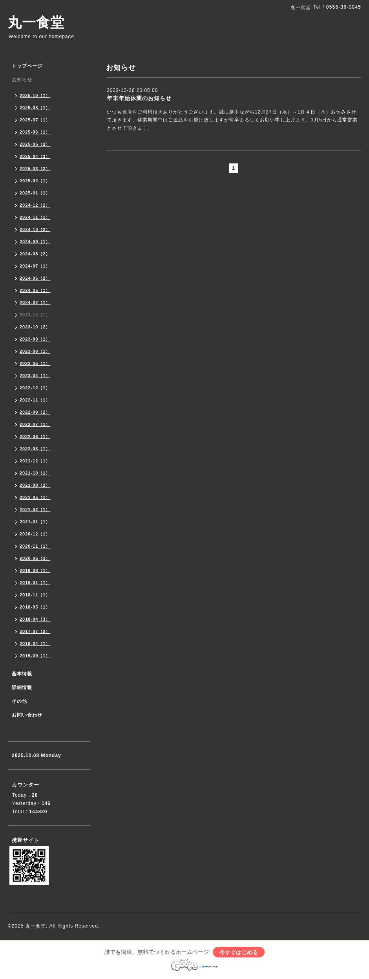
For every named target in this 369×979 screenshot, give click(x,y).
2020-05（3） (35, 558)
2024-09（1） (35, 241)
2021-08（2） (35, 485)
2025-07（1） (35, 119)
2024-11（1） (35, 217)
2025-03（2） (35, 168)
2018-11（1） (35, 594)
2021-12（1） (35, 460)
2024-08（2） (35, 253)
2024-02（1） (35, 302)
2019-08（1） (35, 570)
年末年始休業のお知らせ (139, 98)
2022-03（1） (35, 448)
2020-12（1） (35, 534)
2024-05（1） (35, 290)
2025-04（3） (35, 156)
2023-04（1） (35, 375)
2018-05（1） (35, 607)
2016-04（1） (35, 643)
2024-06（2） (35, 278)
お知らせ (22, 79)
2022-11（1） (35, 400)
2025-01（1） (35, 193)
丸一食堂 (36, 22)
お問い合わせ (27, 715)
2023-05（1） (35, 363)
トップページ (27, 66)
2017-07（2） (35, 631)
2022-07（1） (35, 424)
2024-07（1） (35, 266)
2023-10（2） (35, 326)
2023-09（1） (35, 339)
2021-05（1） (35, 497)
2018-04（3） (35, 619)
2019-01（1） (35, 582)
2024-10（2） (35, 229)
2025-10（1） (35, 95)
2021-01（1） (35, 521)
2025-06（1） (35, 132)
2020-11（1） (35, 546)
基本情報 (22, 673)
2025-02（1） (35, 180)
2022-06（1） (35, 436)
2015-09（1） (35, 655)
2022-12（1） (35, 387)
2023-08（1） (35, 351)
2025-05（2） (35, 144)
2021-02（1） (35, 509)
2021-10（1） (35, 473)
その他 (19, 701)
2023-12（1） (35, 314)
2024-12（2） (35, 205)
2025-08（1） (35, 107)
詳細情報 (22, 687)
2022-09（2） (35, 412)
